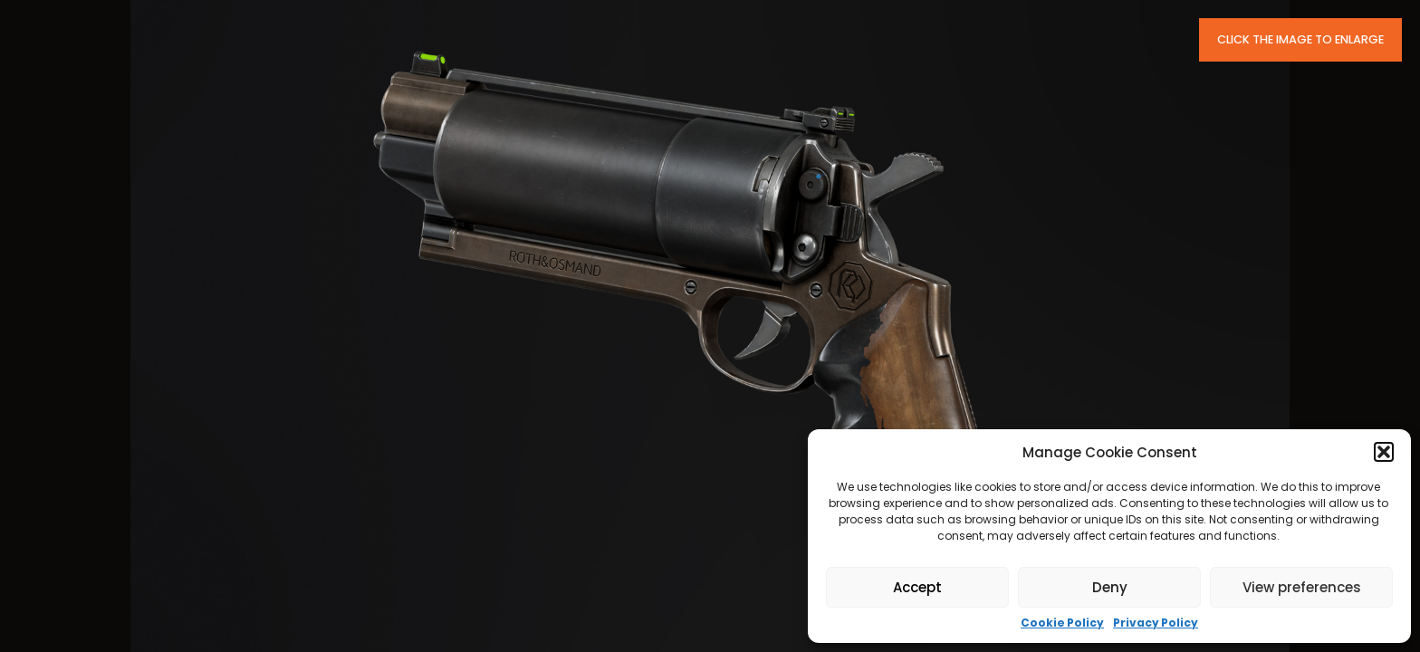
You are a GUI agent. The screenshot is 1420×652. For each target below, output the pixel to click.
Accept (917, 587)
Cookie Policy (1062, 623)
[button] (1384, 452)
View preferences (1301, 587)
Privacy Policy (1155, 623)
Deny (1109, 587)
